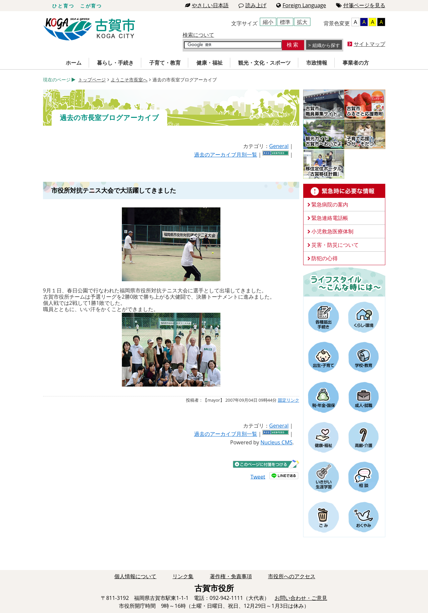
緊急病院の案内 (329, 204)
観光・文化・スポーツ (264, 62)
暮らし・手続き (115, 62)
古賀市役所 (89, 29)
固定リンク (288, 400)
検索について (198, 34)
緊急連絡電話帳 (329, 218)
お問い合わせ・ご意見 (301, 598)
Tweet (258, 476)
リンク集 (182, 576)
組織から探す (326, 45)
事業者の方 (356, 62)
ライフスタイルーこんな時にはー (344, 281)
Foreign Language (301, 5)
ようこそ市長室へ (129, 79)
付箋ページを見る (360, 5)
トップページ (92, 79)
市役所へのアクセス (291, 576)
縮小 (268, 22)
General (279, 146)
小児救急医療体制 (332, 231)
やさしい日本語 (207, 5)
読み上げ (252, 5)
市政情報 (316, 62)
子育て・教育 (165, 62)
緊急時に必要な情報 (344, 191)
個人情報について (135, 576)
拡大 (302, 22)
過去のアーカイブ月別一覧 (225, 154)
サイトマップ (369, 44)
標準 (285, 22)
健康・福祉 (209, 62)
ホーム (73, 62)
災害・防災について (335, 244)
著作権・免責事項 (231, 576)
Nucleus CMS (276, 442)
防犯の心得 (324, 258)
